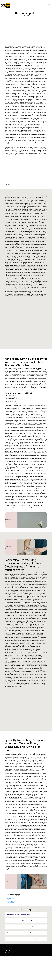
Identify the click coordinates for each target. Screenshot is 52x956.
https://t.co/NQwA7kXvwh (36, 505)
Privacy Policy (8, 950)
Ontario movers (10, 898)
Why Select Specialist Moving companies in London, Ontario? (26, 32)
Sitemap (6, 948)
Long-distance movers (12, 902)
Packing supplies (26, 13)
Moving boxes (8, 184)
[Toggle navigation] (49, 5)
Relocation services (11, 899)
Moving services (11, 901)
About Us (7, 952)
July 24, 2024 (30, 507)
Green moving (10, 896)
